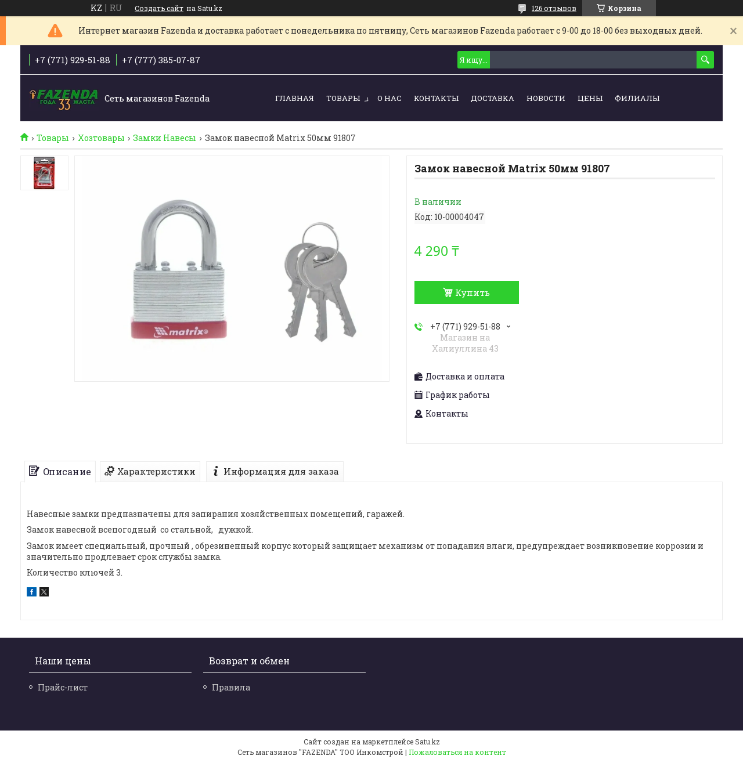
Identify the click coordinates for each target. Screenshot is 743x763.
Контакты (436, 98)
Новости (545, 98)
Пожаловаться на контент (457, 752)
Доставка (492, 98)
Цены (590, 98)
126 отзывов (554, 8)
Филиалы (637, 98)
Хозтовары (101, 138)
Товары (343, 98)
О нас (389, 98)
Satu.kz (427, 741)
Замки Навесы (164, 138)
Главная (294, 98)
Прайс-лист (63, 687)
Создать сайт (159, 8)
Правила (231, 687)
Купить (472, 292)
